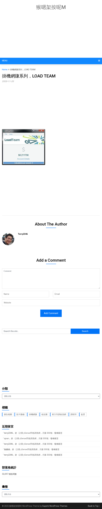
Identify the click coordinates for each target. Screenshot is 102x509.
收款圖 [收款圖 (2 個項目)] (44, 414)
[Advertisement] (52, 34)
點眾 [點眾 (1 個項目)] (83, 414)
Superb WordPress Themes (54, 506)
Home (4, 69)
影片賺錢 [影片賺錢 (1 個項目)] (20, 414)
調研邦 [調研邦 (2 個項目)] (73, 414)
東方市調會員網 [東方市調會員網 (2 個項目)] (59, 414)
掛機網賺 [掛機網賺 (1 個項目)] (33, 414)
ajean (6, 438)
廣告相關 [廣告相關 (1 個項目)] (8, 414)
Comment (51, 278)
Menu (4, 60)
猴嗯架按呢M (51, 7)
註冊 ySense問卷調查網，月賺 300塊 (35, 433)
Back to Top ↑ (94, 506)
